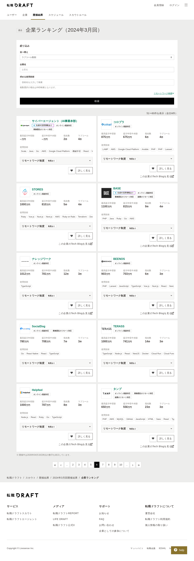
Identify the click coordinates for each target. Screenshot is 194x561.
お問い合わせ (106, 525)
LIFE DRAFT (60, 519)
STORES (37, 189)
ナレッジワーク (41, 258)
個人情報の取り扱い (156, 525)
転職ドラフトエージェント (22, 519)
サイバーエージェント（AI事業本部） (55, 121)
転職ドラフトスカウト (19, 513)
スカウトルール (78, 15)
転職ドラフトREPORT (66, 513)
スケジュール (56, 15)
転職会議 (151, 548)
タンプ (117, 389)
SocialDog (38, 326)
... (67, 464)
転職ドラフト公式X (64, 525)
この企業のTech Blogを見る (157, 176)
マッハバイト (136, 548)
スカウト (31, 477)
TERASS (118, 326)
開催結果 (38, 15)
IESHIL (162, 548)
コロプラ (118, 122)
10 (120, 464)
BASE (117, 188)
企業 (24, 15)
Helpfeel (37, 390)
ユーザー (12, 15)
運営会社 (150, 513)
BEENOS (119, 258)
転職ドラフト (14, 477)
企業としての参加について (114, 531)
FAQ (101, 519)
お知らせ (104, 513)
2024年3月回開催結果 (65, 477)
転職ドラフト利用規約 (157, 519)
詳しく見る (84, 170)
